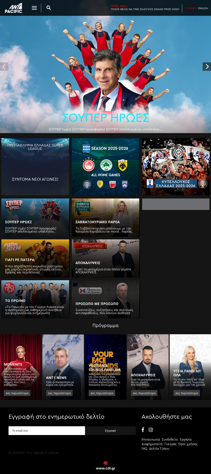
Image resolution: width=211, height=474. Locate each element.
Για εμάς (170, 444)
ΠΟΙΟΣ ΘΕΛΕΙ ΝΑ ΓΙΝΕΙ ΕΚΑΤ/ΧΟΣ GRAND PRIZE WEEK (145, 7)
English (203, 8)
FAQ (144, 448)
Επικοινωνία (151, 439)
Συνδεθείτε (170, 439)
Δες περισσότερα (17, 393)
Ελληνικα (190, 8)
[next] (207, 66)
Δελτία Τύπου (159, 448)
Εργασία (185, 439)
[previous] (4, 66)
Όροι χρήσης (188, 444)
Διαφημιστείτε (152, 444)
